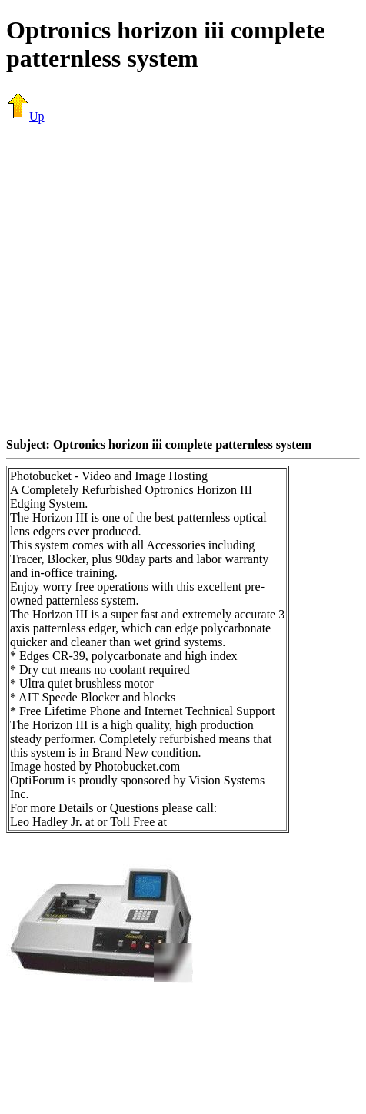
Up (25, 116)
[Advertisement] (144, 280)
